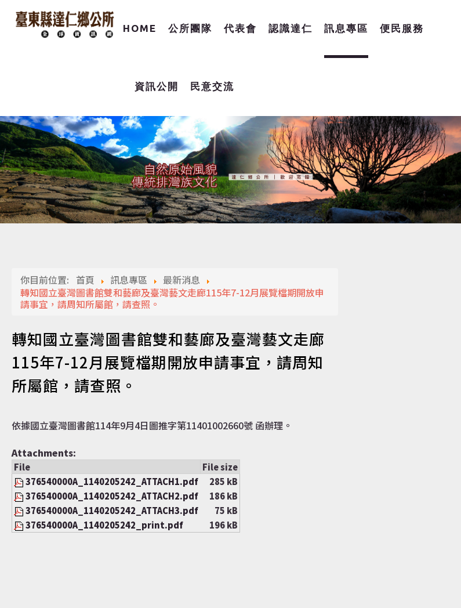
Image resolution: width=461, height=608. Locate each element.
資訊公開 (157, 86)
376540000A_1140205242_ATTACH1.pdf (112, 481)
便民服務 (402, 28)
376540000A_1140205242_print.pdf (104, 525)
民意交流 (212, 86)
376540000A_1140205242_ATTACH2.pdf (112, 496)
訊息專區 (346, 28)
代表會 (240, 28)
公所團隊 (190, 28)
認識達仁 (290, 28)
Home (140, 28)
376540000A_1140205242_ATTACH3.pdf (112, 510)
